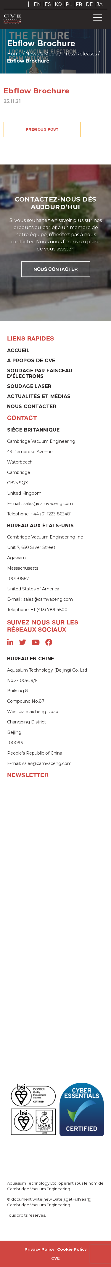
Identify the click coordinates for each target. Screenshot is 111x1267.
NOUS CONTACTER (55, 269)
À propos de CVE (31, 360)
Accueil (18, 350)
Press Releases (79, 54)
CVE (55, 1258)
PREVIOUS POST (42, 129)
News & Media (41, 54)
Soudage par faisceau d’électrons (40, 373)
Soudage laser (29, 386)
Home (14, 54)
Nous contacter (31, 406)
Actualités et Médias (39, 396)
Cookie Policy (72, 1249)
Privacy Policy (39, 1249)
